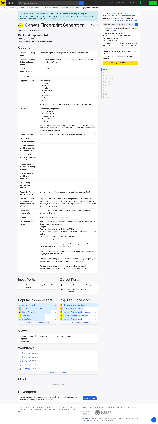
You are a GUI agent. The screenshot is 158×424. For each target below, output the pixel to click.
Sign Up (153, 3)
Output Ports (108, 79)
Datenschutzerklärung (25, 417)
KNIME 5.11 (133, 3)
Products (100, 3)
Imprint (29, 415)
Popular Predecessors (111, 82)
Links (105, 94)
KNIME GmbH (85, 420)
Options (106, 73)
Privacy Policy (38, 417)
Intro (105, 70)
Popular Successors (110, 85)
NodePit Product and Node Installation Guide (120, 21)
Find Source (89, 398)
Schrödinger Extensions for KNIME (124, 16)
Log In (144, 3)
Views (105, 88)
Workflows (121, 3)
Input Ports (107, 76)
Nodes (111, 3)
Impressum (21, 415)
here (114, 30)
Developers (107, 97)
